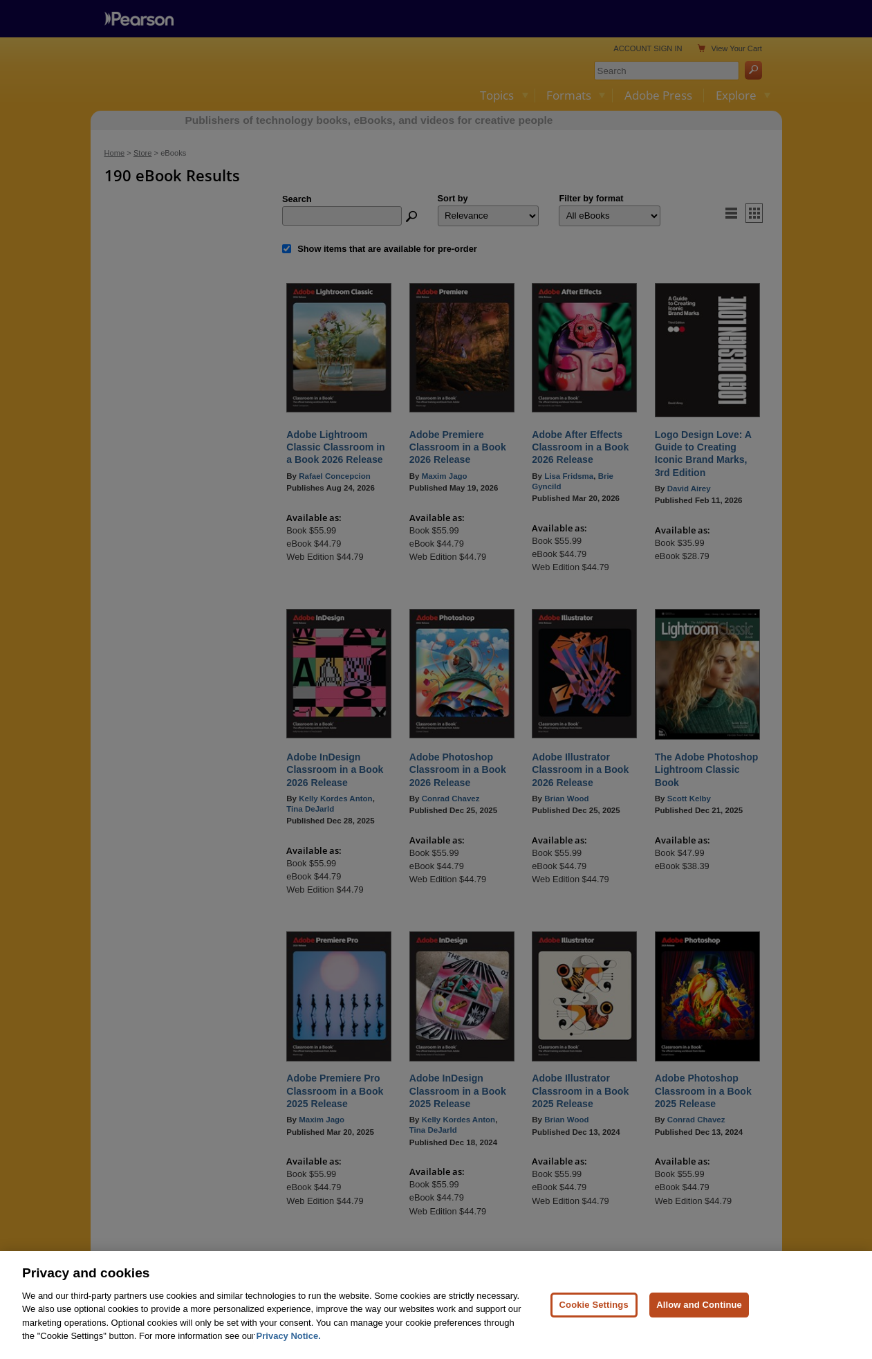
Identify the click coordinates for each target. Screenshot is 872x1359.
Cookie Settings (594, 1322)
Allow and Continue (699, 1322)
